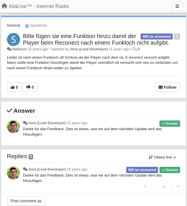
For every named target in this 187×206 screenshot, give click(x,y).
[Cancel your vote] (171, 187)
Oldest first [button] (162, 157)
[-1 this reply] (178, 187)
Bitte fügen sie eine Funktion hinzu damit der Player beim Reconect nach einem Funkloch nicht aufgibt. (96, 39)
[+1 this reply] (164, 187)
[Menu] (177, 6)
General (13, 25)
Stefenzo (19, 49)
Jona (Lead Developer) (89, 49)
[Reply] (145, 187)
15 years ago (77, 123)
